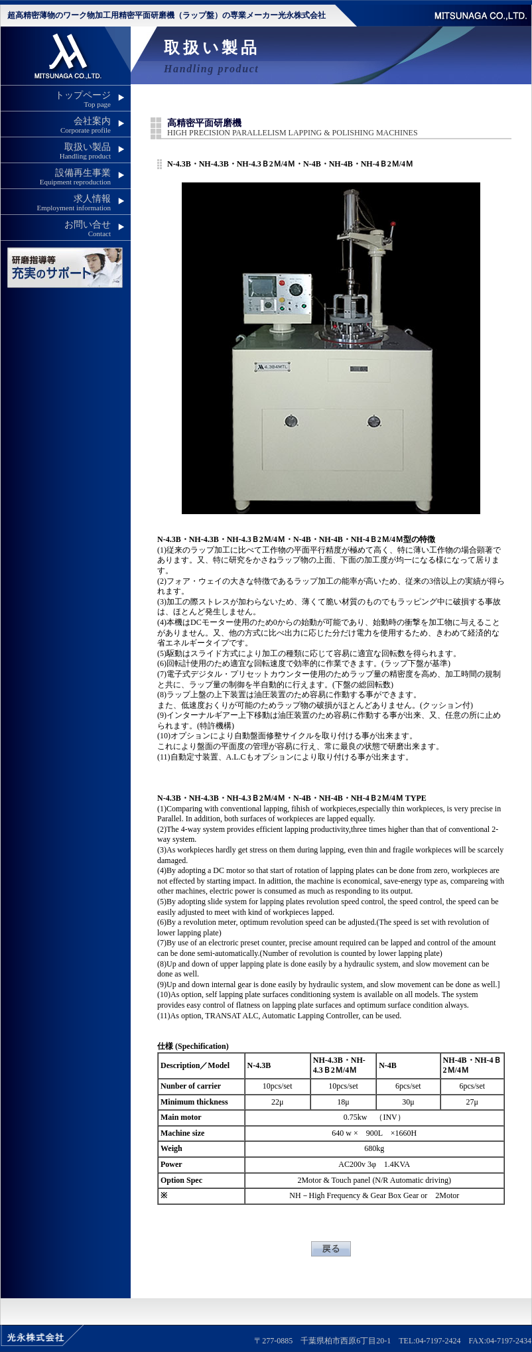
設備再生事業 (56, 177)
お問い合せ (56, 228)
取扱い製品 (56, 151)
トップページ (56, 99)
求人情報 (56, 203)
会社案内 (56, 125)
